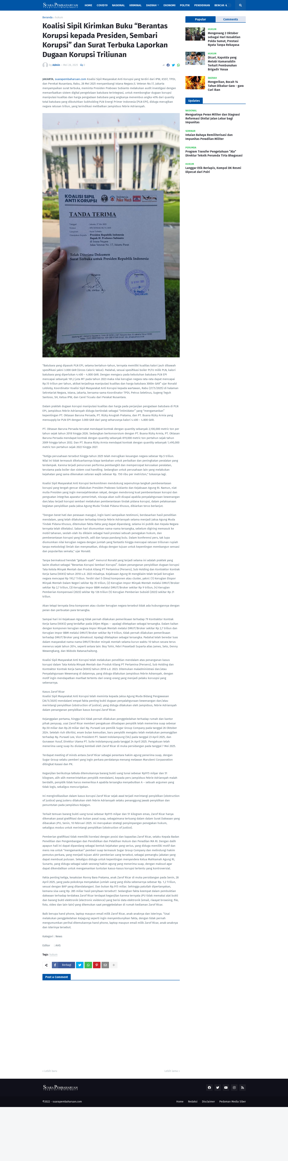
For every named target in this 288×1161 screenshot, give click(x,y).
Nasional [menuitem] (118, 5)
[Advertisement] (113, 1133)
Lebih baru (50, 1071)
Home (180, 1101)
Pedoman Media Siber (232, 1101)
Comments (230, 19)
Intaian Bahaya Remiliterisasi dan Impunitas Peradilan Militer (209, 137)
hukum (59, 17)
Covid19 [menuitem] (102, 5)
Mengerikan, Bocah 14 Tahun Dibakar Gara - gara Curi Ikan (226, 86)
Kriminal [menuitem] (135, 5)
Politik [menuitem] (185, 5)
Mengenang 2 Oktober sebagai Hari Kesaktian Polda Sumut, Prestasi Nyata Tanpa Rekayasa (224, 39)
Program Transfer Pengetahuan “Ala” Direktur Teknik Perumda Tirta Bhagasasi (214, 153)
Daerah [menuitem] (151, 5)
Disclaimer (208, 1101)
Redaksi (192, 1101)
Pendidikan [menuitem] (202, 5)
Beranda (47, 17)
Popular (200, 19)
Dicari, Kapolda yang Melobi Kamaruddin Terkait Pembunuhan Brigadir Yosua (222, 63)
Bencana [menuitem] (220, 5)
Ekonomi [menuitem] (169, 5)
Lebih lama (171, 1071)
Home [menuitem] (88, 5)
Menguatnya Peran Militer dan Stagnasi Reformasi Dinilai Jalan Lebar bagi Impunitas (212, 118)
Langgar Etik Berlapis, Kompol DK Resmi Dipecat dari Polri (213, 170)
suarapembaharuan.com (70, 79)
